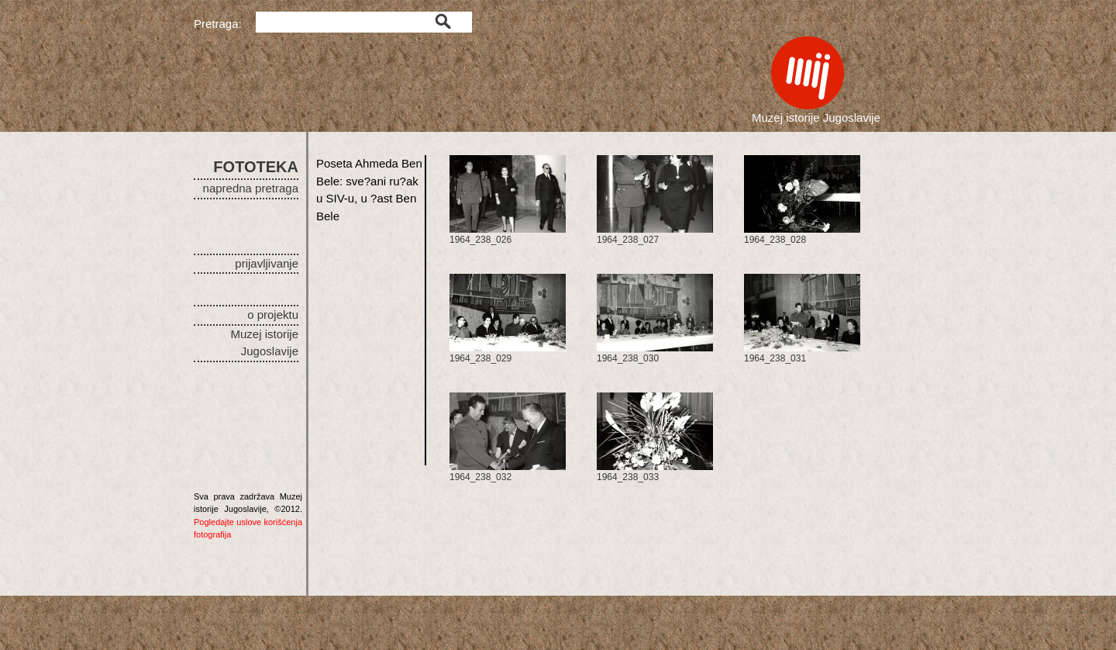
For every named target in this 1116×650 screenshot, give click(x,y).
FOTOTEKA (255, 166)
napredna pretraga (250, 188)
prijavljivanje (266, 263)
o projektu (272, 314)
